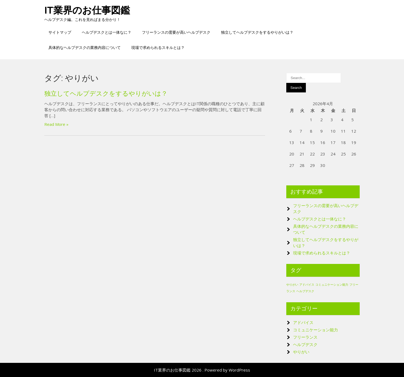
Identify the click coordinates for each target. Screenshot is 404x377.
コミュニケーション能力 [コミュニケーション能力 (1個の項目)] (331, 284)
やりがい (301, 351)
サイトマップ (59, 32)
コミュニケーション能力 (315, 329)
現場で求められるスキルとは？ (158, 47)
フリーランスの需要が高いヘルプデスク (176, 32)
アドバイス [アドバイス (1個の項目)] (306, 284)
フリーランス (305, 337)
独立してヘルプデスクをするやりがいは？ (257, 32)
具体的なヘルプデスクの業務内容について (84, 47)
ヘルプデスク (305, 344)
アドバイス (303, 322)
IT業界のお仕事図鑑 (87, 10)
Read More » (56, 124)
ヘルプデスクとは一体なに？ (106, 32)
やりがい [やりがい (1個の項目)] (292, 284)
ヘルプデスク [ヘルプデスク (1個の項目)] (305, 291)
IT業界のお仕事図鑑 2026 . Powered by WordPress (202, 370)
